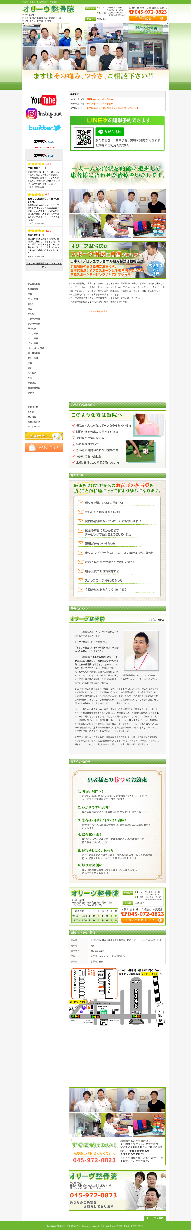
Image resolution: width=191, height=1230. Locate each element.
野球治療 (32, 328)
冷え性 (31, 314)
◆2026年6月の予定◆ (103, 99)
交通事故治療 (34, 284)
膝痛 (30, 363)
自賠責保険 (33, 289)
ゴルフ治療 (33, 343)
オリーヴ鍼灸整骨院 (98, 311)
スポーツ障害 (34, 319)
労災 (30, 368)
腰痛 (30, 294)
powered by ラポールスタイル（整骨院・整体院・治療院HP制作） (117, 1226)
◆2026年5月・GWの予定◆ (100, 103)
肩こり (31, 304)
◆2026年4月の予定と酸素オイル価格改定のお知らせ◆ (112, 108)
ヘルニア (32, 373)
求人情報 (32, 417)
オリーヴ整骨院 (67, 1226)
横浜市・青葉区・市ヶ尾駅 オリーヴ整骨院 (39, 2)
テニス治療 (33, 338)
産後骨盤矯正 (34, 388)
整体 (30, 378)
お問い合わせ (34, 422)
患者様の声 (33, 407)
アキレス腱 (33, 358)
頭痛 (30, 309)
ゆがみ (31, 392)
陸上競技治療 (34, 353)
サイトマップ (34, 427)
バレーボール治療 (36, 348)
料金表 (31, 412)
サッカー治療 (34, 323)
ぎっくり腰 (33, 299)
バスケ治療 (33, 333)
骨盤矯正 (32, 383)
